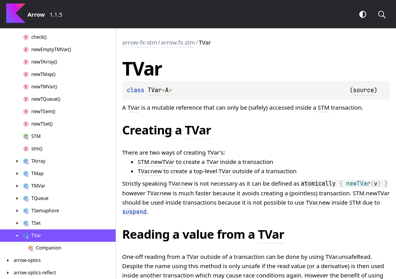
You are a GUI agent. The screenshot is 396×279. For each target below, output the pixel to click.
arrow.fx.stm (178, 42)
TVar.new (150, 171)
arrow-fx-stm (139, 42)
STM (323, 107)
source (363, 90)
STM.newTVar (156, 161)
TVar (155, 90)
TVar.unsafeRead (347, 256)
